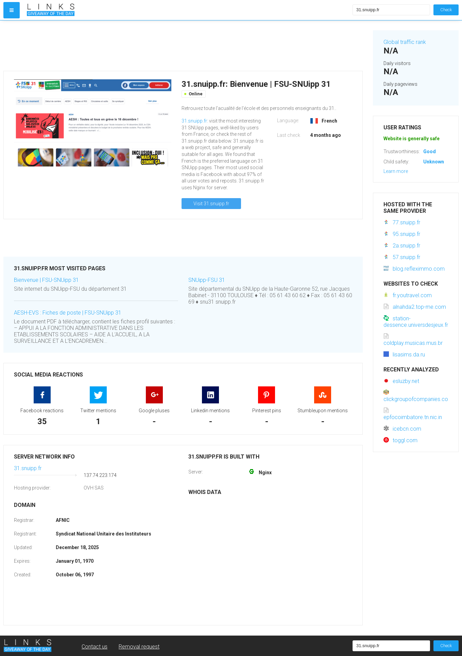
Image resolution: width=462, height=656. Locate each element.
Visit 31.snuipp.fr (211, 203)
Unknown (433, 161)
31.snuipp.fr (194, 121)
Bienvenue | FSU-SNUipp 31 (46, 280)
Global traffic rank (404, 42)
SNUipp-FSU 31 (206, 280)
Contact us (94, 646)
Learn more (395, 171)
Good (429, 151)
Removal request (139, 646)
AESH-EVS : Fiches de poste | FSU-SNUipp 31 (67, 312)
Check (446, 9)
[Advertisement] (183, 45)
